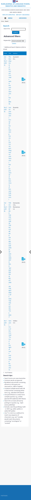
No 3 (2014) (5, 109)
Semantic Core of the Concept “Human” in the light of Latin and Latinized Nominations (10, 345)
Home (2, 21)
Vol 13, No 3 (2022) (5, 61)
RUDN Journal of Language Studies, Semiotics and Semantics (15, 8)
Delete (14, 43)
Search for (7, 29)
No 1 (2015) (5, 323)
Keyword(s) (7, 40)
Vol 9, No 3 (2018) (5, 207)
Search (6, 21)
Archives (23, 18)
